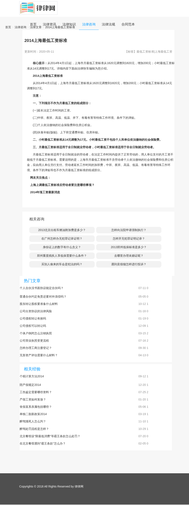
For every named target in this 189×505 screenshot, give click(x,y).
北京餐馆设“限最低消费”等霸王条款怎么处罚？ (50, 436)
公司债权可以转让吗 (33, 325)
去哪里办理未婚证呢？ (128, 255)
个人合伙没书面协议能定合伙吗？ (42, 288)
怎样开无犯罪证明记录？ (129, 238)
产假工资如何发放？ (33, 399)
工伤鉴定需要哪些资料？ (36, 392)
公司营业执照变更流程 (34, 340)
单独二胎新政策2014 (33, 414)
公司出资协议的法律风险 (36, 311)
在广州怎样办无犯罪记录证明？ (61, 238)
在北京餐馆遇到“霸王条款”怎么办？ (42, 443)
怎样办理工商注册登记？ (36, 348)
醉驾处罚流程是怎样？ (34, 429)
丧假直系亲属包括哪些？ (36, 406)
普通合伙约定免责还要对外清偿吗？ (43, 296)
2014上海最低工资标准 (60, 27)
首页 (8, 27)
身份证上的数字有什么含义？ (62, 247)
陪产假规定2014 (30, 384)
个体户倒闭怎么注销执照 (36, 333)
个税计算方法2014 (32, 376)
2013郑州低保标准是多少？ (129, 247)
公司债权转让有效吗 (33, 318)
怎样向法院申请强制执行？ (128, 230)
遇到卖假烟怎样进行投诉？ (128, 264)
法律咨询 (20, 27)
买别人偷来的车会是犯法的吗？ (61, 264)
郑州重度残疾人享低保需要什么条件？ (62, 255)
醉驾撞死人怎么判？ (33, 421)
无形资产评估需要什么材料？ (39, 355)
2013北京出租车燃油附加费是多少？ (62, 230)
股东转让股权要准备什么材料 (39, 304)
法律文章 (36, 27)
